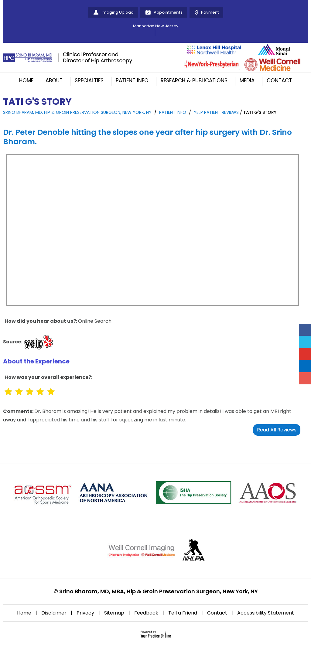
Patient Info (132, 80)
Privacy (85, 612)
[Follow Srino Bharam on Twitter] (305, 342)
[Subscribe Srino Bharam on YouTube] (305, 354)
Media (247, 80)
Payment (210, 12)
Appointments (168, 12)
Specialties (89, 80)
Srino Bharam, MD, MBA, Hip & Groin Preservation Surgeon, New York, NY (158, 591)
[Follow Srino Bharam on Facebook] (305, 330)
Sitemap (114, 612)
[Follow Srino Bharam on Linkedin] (305, 366)
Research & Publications (194, 80)
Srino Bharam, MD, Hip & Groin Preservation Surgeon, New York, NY (77, 112)
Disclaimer (54, 612)
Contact (279, 80)
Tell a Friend (182, 612)
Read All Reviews (276, 429)
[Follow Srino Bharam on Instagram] (305, 378)
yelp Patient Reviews (216, 112)
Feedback (146, 612)
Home (26, 80)
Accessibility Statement (265, 612)
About (54, 80)
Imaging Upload (118, 12)
